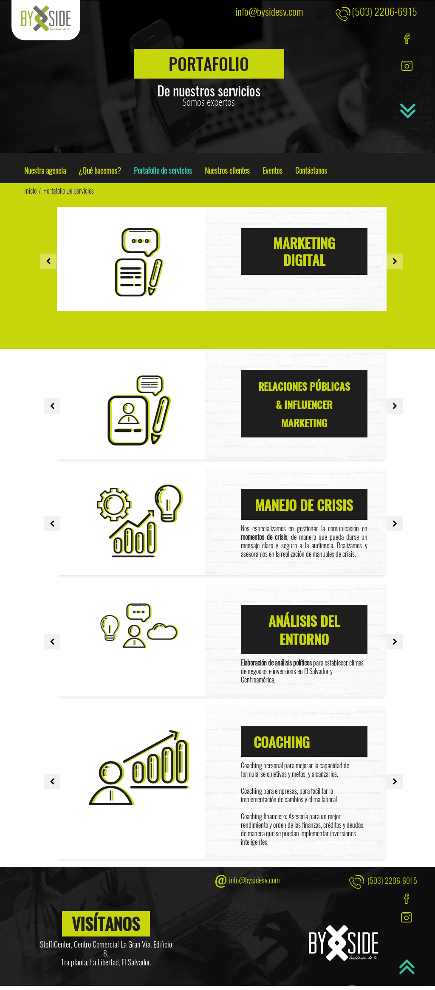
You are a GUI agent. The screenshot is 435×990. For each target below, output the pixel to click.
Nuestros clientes (227, 170)
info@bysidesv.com (269, 11)
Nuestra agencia (45, 170)
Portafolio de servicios (163, 170)
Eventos (272, 170)
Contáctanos (311, 170)
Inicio (30, 191)
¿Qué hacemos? (100, 170)
